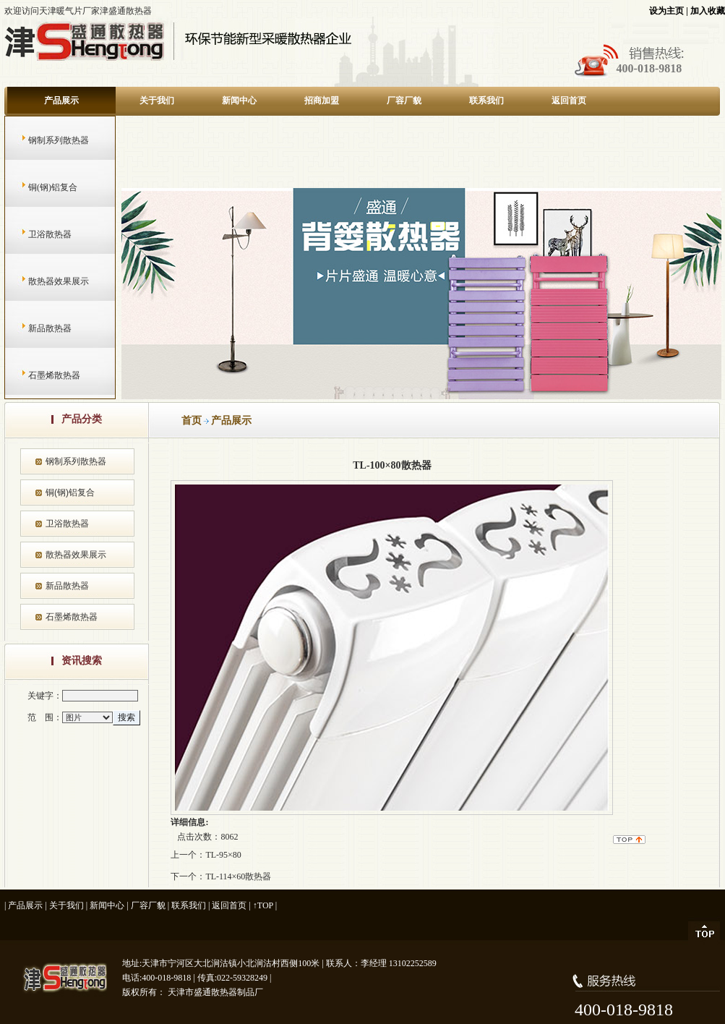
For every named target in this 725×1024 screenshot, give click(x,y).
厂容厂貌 (404, 100)
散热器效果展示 (44, 281)
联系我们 (486, 100)
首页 (191, 420)
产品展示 (61, 100)
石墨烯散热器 (40, 375)
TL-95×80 (223, 855)
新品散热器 (36, 328)
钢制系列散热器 (44, 140)
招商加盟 (321, 100)
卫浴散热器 (36, 234)
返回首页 (569, 100)
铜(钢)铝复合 (38, 187)
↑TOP (263, 905)
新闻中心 (239, 100)
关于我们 (157, 100)
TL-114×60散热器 (238, 876)
